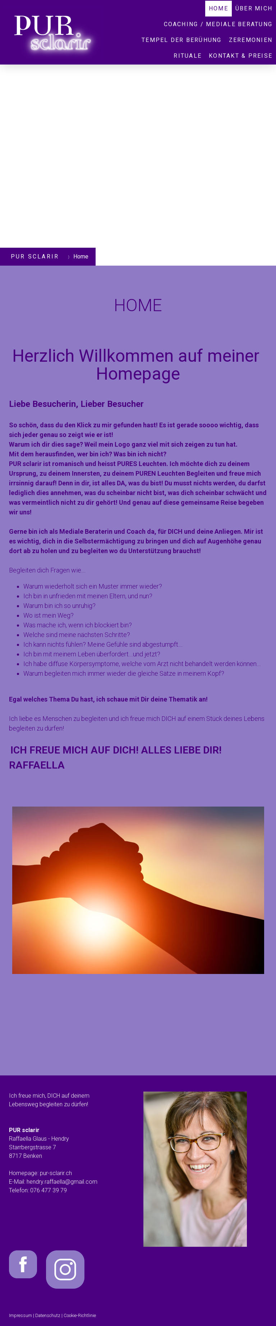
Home (218, 8)
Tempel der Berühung (182, 40)
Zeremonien (250, 40)
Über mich (253, 8)
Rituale (188, 55)
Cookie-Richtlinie (80, 1315)
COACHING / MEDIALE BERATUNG (218, 24)
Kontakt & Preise (240, 55)
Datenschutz (47, 1315)
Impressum (20, 1315)
